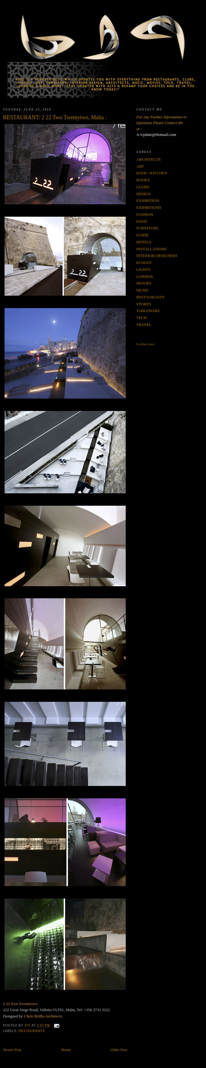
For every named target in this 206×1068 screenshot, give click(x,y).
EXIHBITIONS (148, 207)
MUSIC (142, 290)
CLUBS (142, 187)
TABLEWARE (148, 310)
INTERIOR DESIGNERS (156, 255)
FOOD (141, 221)
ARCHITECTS (148, 159)
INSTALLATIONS (151, 249)
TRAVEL (143, 324)
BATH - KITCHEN (151, 173)
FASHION (144, 214)
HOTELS (143, 242)
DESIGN (143, 194)
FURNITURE (147, 228)
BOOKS (143, 180)
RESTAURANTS (32, 1031)
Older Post (119, 1049)
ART (140, 166)
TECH (141, 317)
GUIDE (142, 235)
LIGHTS (143, 269)
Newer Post (12, 1049)
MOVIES (143, 283)
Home (66, 1049)
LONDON (144, 276)
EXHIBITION (147, 200)
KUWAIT (144, 262)
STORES (143, 304)
